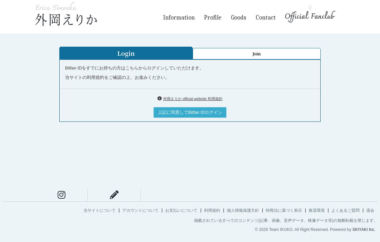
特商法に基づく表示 (284, 210)
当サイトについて (99, 210)
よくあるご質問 (345, 210)
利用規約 (212, 210)
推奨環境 (317, 210)
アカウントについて (140, 210)
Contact (266, 17)
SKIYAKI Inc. (364, 229)
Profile (212, 17)
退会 (370, 210)
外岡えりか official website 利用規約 (193, 99)
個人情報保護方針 (243, 210)
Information (179, 17)
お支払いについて (181, 210)
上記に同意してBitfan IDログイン (190, 112)
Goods (238, 17)
